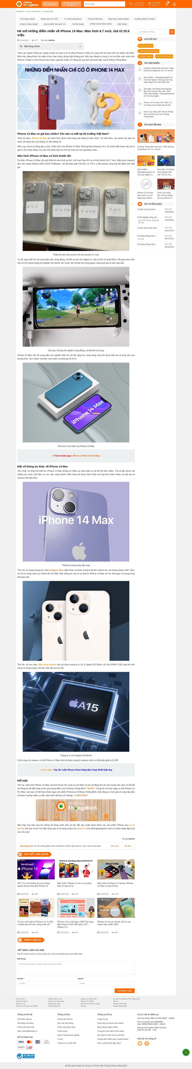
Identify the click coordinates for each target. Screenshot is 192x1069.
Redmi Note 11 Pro (55, 999)
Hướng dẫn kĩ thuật (145, 19)
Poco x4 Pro (20, 999)
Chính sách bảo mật (25, 1027)
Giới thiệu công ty (24, 1019)
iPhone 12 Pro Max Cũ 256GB (26, 1006)
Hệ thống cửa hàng (25, 1023)
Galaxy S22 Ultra (54, 1004)
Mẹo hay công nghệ (119, 19)
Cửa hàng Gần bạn (156, 4)
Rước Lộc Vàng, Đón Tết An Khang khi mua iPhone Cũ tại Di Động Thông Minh (165, 195)
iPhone (115, 1001)
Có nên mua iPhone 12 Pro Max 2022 (126, 999)
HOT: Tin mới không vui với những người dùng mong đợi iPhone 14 (33, 884)
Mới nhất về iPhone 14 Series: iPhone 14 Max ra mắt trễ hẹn (115, 884)
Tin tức (60, 1039)
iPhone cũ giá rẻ (22, 1001)
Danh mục (50, 4)
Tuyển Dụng (102, 1019)
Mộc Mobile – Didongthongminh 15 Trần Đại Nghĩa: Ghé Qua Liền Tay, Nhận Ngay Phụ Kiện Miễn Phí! (146, 172)
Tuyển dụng (78, 24)
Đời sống (122, 24)
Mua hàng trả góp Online (107, 1027)
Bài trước (114, 846)
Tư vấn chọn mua (73, 19)
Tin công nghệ (27, 19)
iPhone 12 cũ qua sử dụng (90, 1004)
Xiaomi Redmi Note (120, 1006)
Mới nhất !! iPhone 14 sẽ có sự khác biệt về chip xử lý (74, 884)
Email (81, 979)
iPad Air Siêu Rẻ (54, 1006)
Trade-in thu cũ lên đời (66, 1043)
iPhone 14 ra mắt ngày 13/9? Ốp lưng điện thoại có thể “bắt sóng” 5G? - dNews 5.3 (75, 924)
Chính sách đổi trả (65, 1019)
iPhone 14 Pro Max (120, 1004)
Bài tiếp (128, 846)
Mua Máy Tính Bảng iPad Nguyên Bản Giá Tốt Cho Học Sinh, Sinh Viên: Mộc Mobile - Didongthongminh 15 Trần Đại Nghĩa (166, 172)
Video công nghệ (29, 24)
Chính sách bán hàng (101, 24)
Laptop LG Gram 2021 (89, 999)
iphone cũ (81, 828)
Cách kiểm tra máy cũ (55, 24)
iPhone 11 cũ (20, 1004)
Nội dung (22, 959)
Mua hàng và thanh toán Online (110, 1023)
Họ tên (20, 979)
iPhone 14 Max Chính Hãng (86, 456)
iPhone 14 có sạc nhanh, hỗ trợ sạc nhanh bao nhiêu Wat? (114, 923)
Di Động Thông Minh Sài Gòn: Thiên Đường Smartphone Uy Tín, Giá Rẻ (155, 148)
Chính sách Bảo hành (66, 1027)
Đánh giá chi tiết (49, 19)
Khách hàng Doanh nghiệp (68, 1035)
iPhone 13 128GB (87, 1001)
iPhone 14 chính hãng (56, 1001)
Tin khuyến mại (95, 19)
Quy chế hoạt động (65, 1023)
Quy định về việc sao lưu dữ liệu (110, 1035)
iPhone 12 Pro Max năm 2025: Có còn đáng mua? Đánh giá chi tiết (146, 195)
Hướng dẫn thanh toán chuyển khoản (112, 1039)
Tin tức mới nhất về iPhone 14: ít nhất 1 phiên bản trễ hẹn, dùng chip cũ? (35, 923)
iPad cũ (83, 1006)
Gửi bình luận (125, 991)
